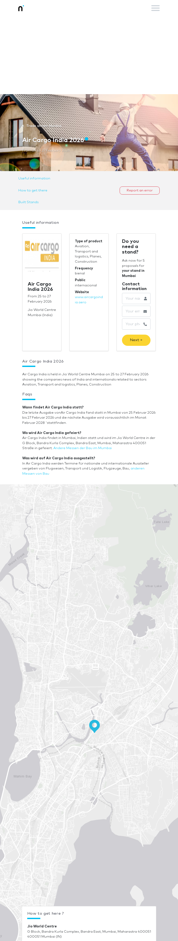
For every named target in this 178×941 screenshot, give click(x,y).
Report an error (140, 190)
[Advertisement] (89, 55)
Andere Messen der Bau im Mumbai (82, 448)
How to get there (32, 190)
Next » (136, 340)
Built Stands (28, 202)
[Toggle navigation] (155, 8)
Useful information (34, 178)
